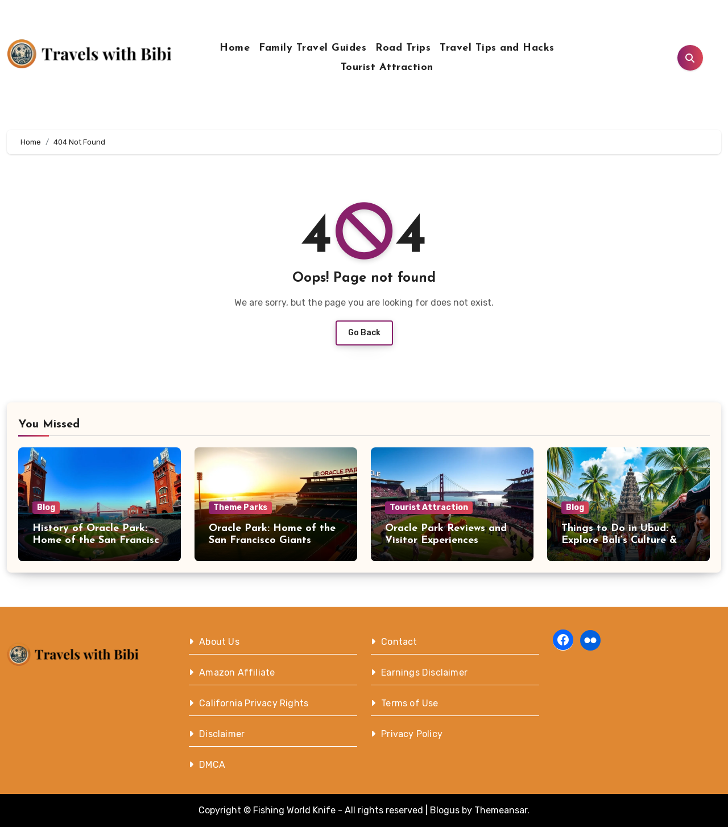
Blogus (445, 810)
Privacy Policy (411, 734)
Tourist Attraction (387, 67)
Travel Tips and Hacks (497, 48)
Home (235, 48)
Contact (399, 641)
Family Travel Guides (312, 48)
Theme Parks (240, 507)
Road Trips (403, 48)
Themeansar (500, 810)
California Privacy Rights (253, 703)
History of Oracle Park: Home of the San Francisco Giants (99, 540)
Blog (46, 507)
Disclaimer (222, 734)
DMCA (212, 764)
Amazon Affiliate (237, 672)
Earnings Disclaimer (424, 672)
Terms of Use (409, 703)
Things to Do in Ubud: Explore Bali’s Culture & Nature (619, 540)
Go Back (364, 333)
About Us (219, 641)
